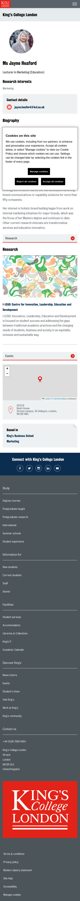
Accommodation (25, 626)
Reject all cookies (26, 181)
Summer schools (25, 534)
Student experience (26, 542)
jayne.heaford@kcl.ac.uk (29, 107)
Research (11, 238)
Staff (18, 584)
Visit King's (22, 700)
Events (9, 356)
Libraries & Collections (28, 634)
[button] (40, 379)
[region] (40, 158)
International (23, 526)
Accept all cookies (53, 181)
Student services (25, 618)
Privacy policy (22, 862)
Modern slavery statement (29, 870)
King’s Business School (20, 436)
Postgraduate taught (27, 510)
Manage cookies (23, 894)
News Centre (23, 676)
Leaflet (46, 399)
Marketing (13, 441)
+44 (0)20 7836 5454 (14, 741)
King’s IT (20, 642)
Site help (19, 878)
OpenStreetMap (60, 399)
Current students (25, 576)
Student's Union (24, 692)
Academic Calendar (27, 651)
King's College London (20, 15)
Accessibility (21, 886)
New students (23, 568)
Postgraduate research (29, 518)
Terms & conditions (25, 854)
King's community (25, 717)
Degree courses (25, 501)
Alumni (19, 592)
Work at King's (24, 709)
